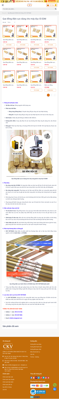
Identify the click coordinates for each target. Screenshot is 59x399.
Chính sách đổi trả (7, 384)
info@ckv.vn (24, 365)
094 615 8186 (18, 312)
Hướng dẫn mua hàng (35, 344)
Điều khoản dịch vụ (35, 352)
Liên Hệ (32, 354)
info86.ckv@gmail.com (15, 318)
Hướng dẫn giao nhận (35, 349)
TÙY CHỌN (8, 44)
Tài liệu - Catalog (34, 357)
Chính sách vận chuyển (8, 379)
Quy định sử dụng (7, 387)
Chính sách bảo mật (8, 377)
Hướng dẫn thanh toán (36, 346)
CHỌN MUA (50, 90)
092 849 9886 (18, 315)
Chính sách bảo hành (8, 382)
